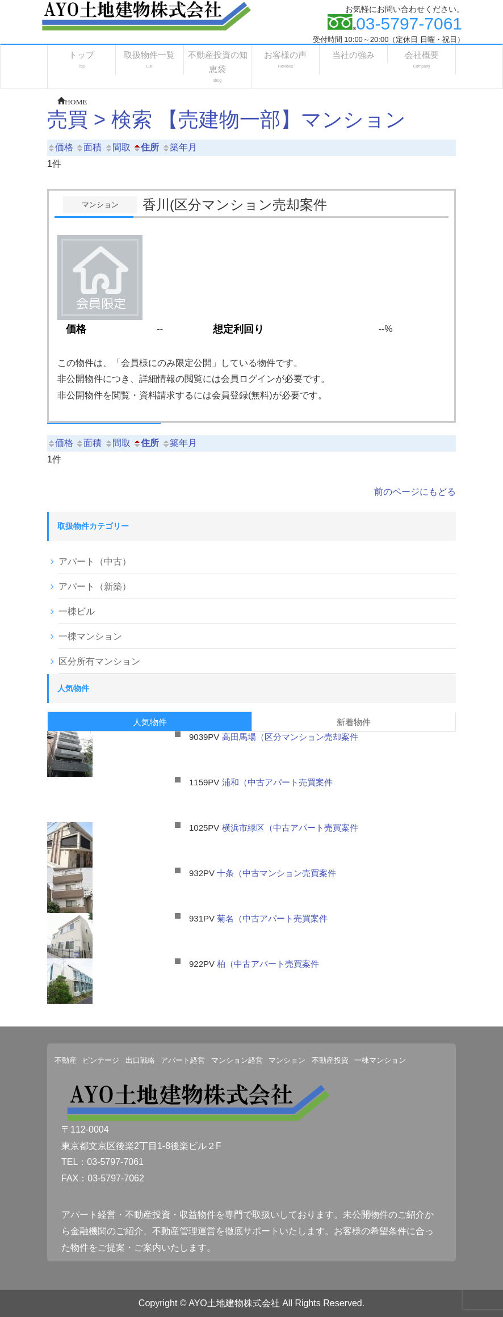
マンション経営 (237, 1060)
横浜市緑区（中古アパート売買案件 (294, 827)
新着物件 (354, 722)
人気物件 (150, 722)
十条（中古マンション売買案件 (276, 873)
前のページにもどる (415, 491)
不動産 (66, 1060)
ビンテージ (100, 1060)
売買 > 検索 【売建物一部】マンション (226, 119)
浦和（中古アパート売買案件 (277, 782)
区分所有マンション (99, 661)
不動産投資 (330, 1060)
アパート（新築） (94, 586)
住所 (146, 147)
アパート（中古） (94, 561)
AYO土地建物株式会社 (234, 1303)
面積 (89, 147)
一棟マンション (90, 636)
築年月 (179, 147)
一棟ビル (76, 611)
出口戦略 (140, 1060)
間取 (117, 147)
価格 (60, 147)
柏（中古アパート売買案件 (268, 964)
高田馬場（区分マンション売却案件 (290, 737)
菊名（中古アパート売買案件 (272, 918)
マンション (287, 1060)
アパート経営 (183, 1060)
